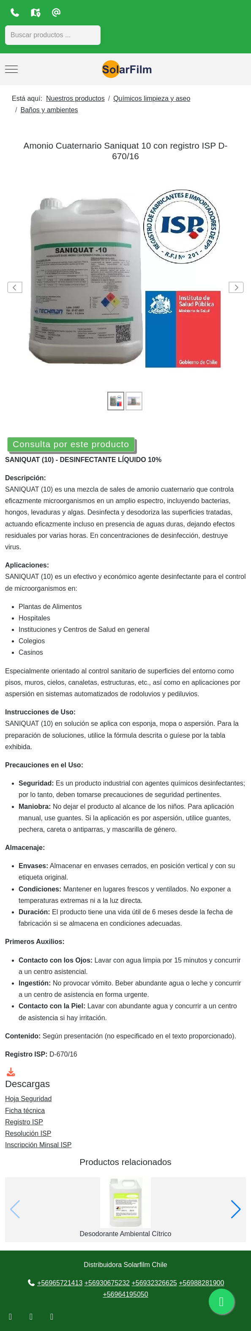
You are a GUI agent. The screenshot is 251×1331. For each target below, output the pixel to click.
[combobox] (53, 35)
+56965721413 (59, 1283)
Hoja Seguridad (28, 1098)
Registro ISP (24, 1122)
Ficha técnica (25, 1110)
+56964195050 (125, 1294)
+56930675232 (107, 1283)
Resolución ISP (28, 1133)
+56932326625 (154, 1283)
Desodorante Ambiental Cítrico (126, 1233)
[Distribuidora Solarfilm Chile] (125, 69)
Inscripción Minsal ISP (38, 1144)
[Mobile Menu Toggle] (11, 69)
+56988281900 (201, 1283)
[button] (236, 1209)
